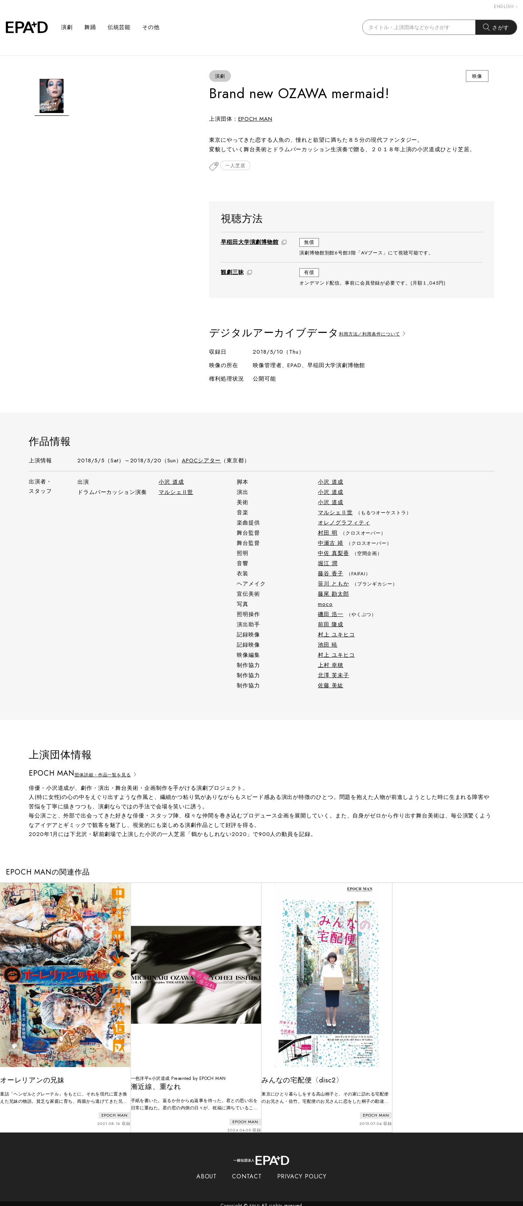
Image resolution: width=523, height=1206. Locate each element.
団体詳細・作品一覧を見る (113, 774)
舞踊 (90, 27)
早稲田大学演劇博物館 (250, 243)
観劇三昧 (232, 273)
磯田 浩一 (330, 615)
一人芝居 (237, 167)
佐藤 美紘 (330, 686)
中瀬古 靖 (330, 544)
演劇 (67, 27)
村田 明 (328, 534)
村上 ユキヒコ (336, 635)
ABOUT (206, 1172)
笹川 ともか (333, 584)
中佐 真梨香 (333, 554)
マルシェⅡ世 (176, 493)
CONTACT (247, 1172)
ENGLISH (505, 6)
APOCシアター (201, 461)
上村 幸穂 (330, 666)
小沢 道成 (171, 483)
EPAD (254, 1201)
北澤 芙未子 (333, 676)
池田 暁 (328, 646)
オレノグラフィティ (344, 523)
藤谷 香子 (330, 574)
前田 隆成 (330, 625)
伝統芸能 (119, 27)
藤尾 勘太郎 (333, 595)
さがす (496, 27)
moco (325, 605)
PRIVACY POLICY (302, 1172)
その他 (151, 27)
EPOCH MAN (255, 119)
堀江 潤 (328, 564)
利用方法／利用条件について (380, 333)
